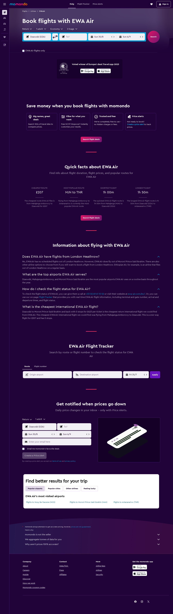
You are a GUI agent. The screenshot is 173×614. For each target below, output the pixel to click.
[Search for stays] (4, 18)
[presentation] (104, 71)
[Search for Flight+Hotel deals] (4, 29)
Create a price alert (135, 124)
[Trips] (4, 37)
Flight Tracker (45, 297)
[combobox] (27, 29)
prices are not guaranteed (81, 527)
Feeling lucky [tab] (90, 489)
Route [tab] (27, 366)
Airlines (33, 11)
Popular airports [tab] (35, 489)
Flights (24, 11)
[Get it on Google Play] (87, 71)
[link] (91, 139)
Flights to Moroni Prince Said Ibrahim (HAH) (88, 502)
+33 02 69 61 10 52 (95, 294)
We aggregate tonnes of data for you (92, 539)
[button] (5, 4)
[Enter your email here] (59, 442)
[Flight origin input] (43, 37)
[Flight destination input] (78, 37)
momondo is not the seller (92, 534)
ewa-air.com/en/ (136, 294)
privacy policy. (70, 461)
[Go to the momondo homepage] (18, 4)
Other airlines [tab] (72, 489)
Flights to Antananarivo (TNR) (126, 502)
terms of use (56, 461)
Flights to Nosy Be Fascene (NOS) (40, 502)
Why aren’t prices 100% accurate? (92, 544)
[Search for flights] (4, 12)
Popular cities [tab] (54, 489)
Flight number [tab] (40, 366)
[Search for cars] (4, 23)
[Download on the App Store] (104, 71)
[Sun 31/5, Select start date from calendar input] (136, 374)
